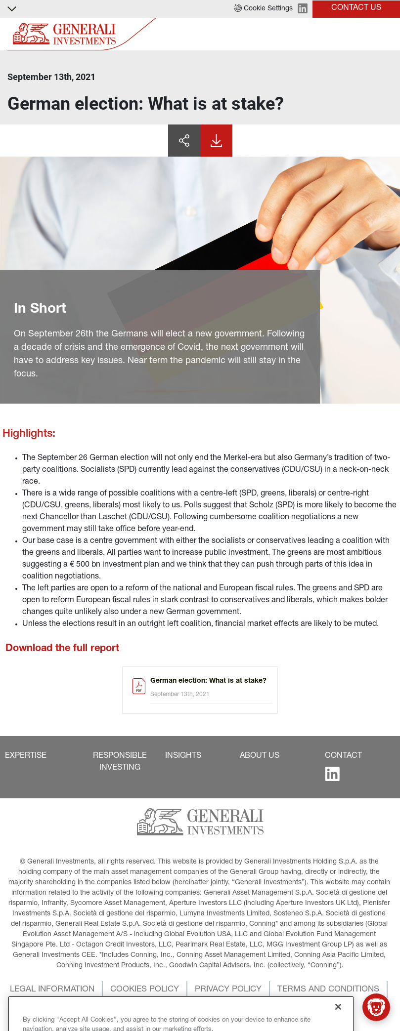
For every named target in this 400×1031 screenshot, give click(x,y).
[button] (263, 9)
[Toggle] (386, 34)
